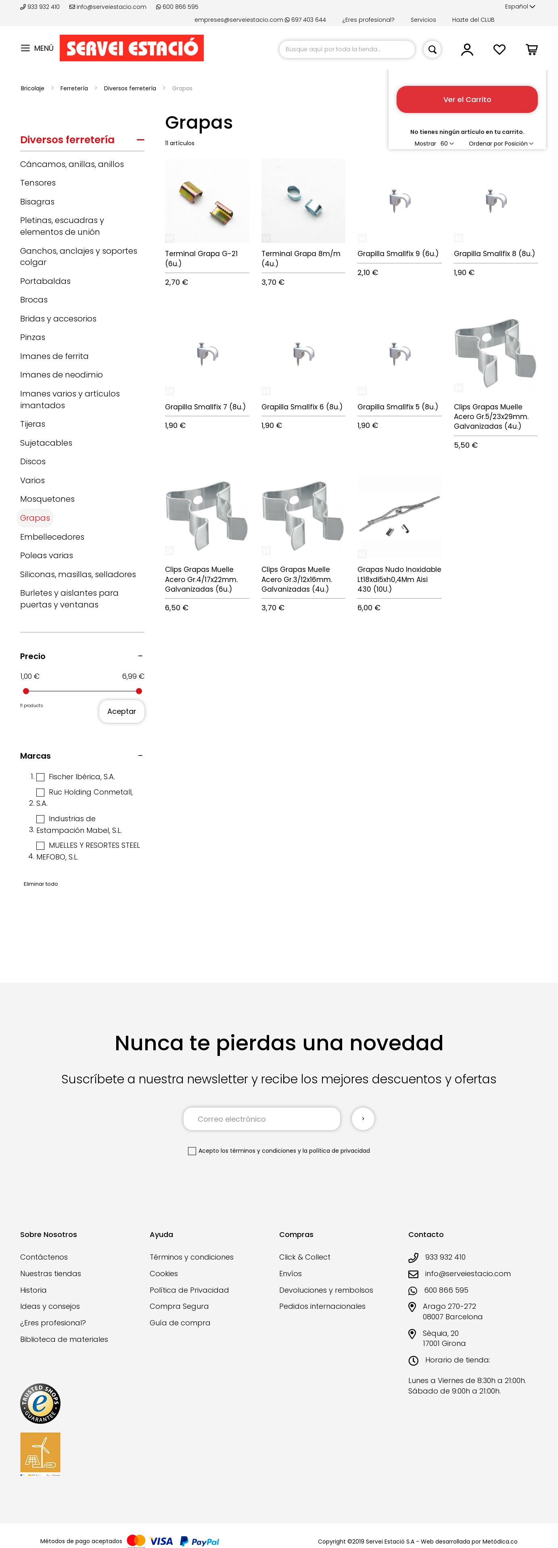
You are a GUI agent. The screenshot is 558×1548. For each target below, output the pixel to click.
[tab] (82, 142)
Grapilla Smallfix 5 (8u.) (397, 407)
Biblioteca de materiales (64, 1339)
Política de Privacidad (189, 1290)
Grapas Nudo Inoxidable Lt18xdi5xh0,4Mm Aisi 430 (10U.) (399, 579)
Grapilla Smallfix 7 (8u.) (205, 407)
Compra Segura (179, 1306)
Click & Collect (304, 1257)
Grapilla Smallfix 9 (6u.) (398, 254)
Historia (33, 1290)
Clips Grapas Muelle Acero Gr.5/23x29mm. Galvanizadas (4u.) (491, 417)
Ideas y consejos (50, 1306)
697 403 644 (305, 20)
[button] (520, 6)
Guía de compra (180, 1323)
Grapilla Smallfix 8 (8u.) (494, 254)
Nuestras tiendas (50, 1273)
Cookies (164, 1273)
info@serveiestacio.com (107, 7)
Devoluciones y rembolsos (326, 1290)
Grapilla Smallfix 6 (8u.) (302, 407)
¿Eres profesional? (368, 20)
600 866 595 (177, 7)
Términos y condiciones (192, 1257)
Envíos (290, 1273)
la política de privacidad (336, 1151)
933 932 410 (40, 7)
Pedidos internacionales (322, 1306)
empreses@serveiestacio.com (238, 20)
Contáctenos (44, 1257)
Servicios (423, 20)
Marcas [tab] (35, 755)
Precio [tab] (33, 656)
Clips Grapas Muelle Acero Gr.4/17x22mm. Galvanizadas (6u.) (201, 579)
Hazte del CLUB (473, 20)
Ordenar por (486, 144)
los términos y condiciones (258, 1151)
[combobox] (347, 49)
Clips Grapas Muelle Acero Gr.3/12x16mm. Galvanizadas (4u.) (296, 579)
